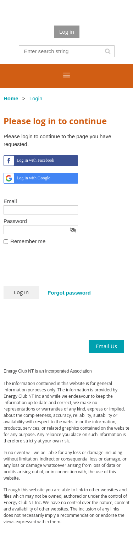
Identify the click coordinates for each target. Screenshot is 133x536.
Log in (66, 31)
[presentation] (57, 269)
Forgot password (69, 293)
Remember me (27, 241)
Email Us (106, 346)
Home (11, 98)
